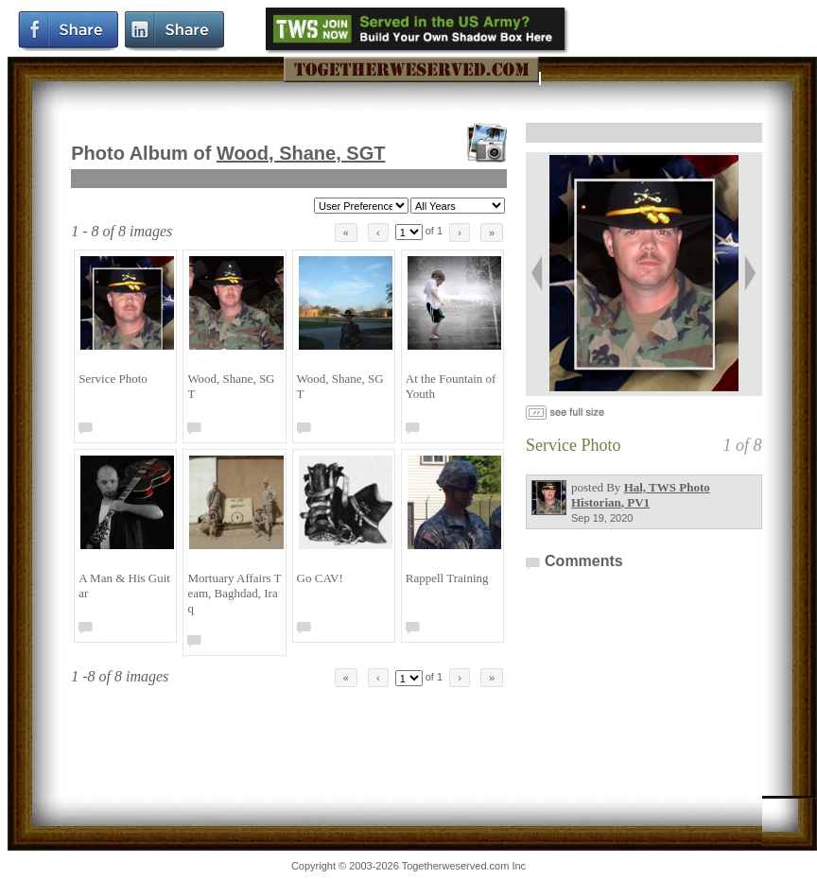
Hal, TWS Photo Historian (640, 494)
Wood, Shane (301, 153)
